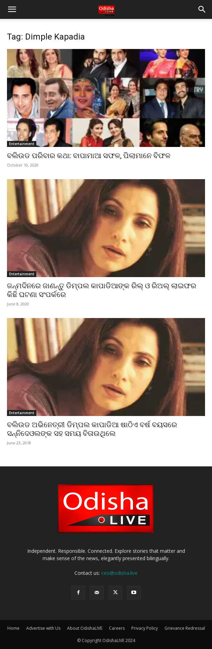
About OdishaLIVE (84, 628)
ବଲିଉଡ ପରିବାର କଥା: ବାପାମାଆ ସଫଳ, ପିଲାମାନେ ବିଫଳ (88, 155)
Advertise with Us (43, 628)
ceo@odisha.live (119, 573)
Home (13, 628)
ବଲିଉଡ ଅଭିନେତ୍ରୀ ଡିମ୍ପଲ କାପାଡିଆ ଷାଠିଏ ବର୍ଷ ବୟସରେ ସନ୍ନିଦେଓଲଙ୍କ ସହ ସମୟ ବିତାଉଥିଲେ (92, 429)
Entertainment (21, 143)
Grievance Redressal (185, 628)
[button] (12, 9)
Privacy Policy (144, 628)
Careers (117, 628)
